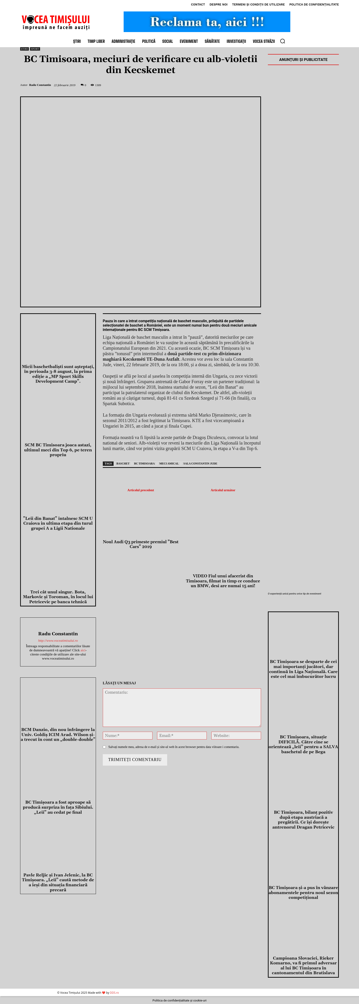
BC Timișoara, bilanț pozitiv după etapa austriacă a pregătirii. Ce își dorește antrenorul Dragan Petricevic (303, 820)
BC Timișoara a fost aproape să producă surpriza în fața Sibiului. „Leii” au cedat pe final (58, 807)
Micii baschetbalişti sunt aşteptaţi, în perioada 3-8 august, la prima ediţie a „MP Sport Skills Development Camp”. (58, 374)
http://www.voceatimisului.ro (58, 640)
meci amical (169, 463)
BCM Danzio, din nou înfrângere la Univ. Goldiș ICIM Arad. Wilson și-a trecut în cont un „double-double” (58, 734)
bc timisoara (144, 463)
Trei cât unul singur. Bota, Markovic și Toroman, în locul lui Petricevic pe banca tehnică (58, 597)
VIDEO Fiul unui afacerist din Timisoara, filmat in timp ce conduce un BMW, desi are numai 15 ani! (223, 581)
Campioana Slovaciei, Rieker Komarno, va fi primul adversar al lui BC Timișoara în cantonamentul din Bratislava (303, 966)
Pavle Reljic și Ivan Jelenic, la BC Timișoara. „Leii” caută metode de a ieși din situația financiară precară (58, 883)
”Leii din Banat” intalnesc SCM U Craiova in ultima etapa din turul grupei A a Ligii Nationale (58, 523)
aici (83, 650)
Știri (24, 49)
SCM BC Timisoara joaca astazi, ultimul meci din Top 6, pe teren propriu (58, 450)
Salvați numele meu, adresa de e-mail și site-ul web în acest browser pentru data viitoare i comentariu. (173, 747)
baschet (122, 463)
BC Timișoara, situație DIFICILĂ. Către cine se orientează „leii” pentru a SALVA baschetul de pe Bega (303, 744)
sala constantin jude (200, 463)
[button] (282, 40)
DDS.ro (114, 993)
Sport (35, 49)
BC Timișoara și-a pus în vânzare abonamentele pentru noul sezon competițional (303, 892)
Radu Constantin (40, 85)
